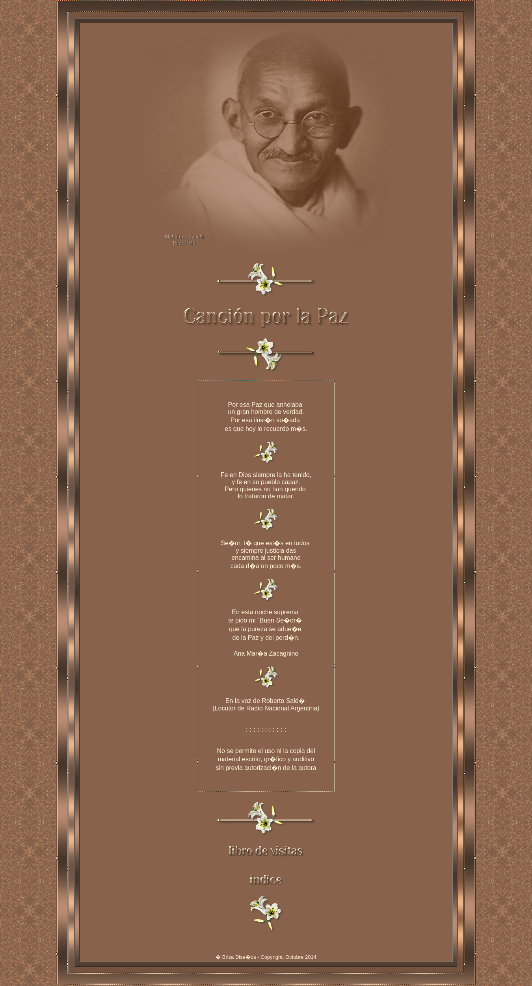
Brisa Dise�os (239, 958)
